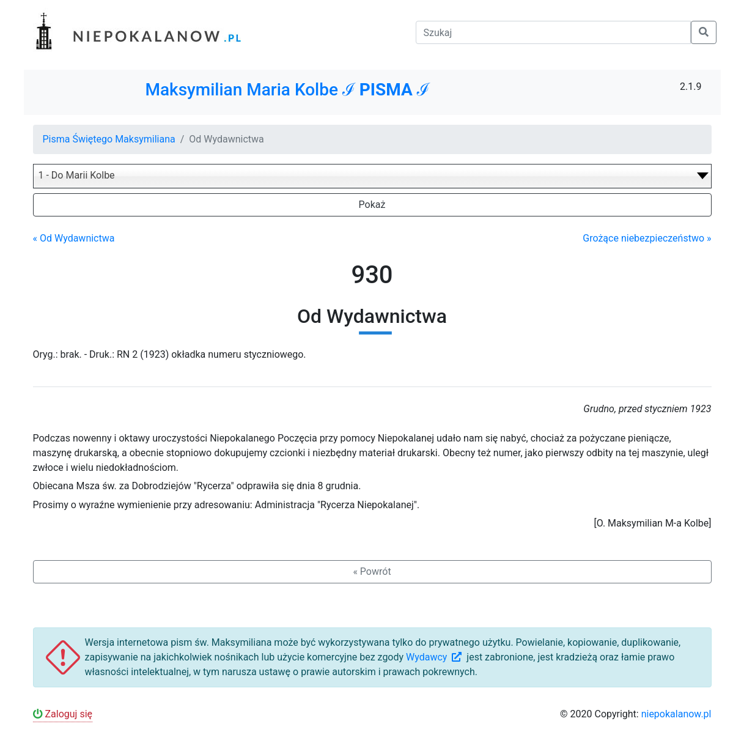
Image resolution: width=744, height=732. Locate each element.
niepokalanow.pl (676, 714)
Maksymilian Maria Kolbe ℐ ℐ (287, 89)
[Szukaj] (553, 32)
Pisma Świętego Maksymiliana (109, 139)
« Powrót (372, 571)
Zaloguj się (63, 714)
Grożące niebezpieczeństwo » (647, 238)
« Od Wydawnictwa (74, 238)
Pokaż (372, 204)
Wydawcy (435, 657)
